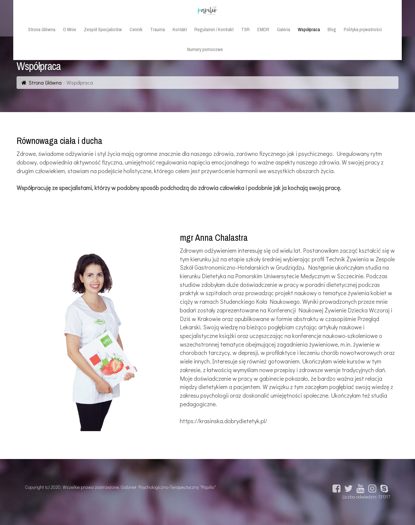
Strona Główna (45, 82)
